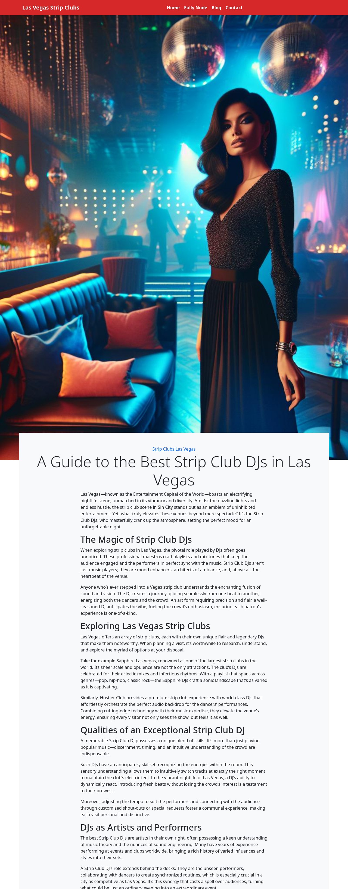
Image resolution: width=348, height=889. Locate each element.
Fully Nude (195, 8)
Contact (234, 8)
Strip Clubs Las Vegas (173, 449)
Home (173, 8)
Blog (216, 8)
